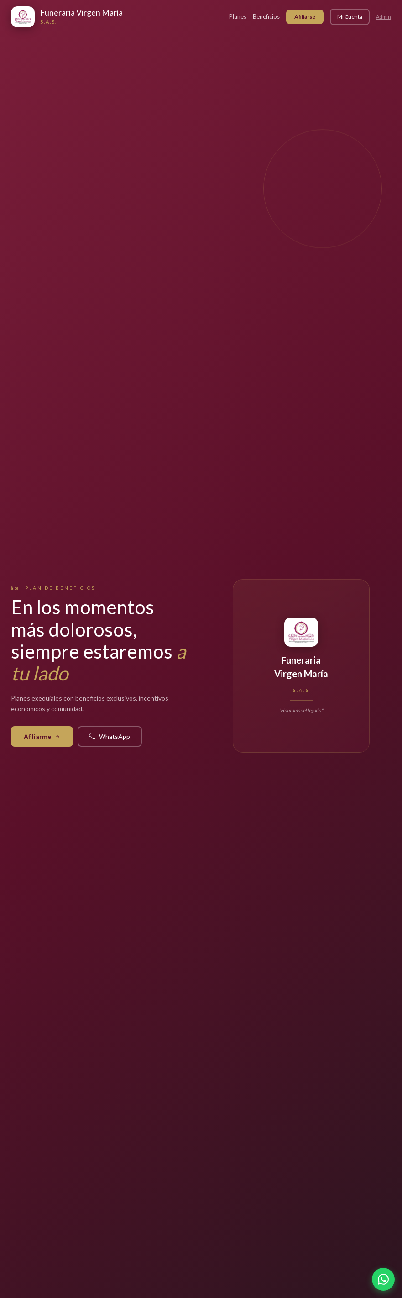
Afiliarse (304, 16)
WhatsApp (109, 736)
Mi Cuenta (349, 16)
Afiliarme (42, 736)
